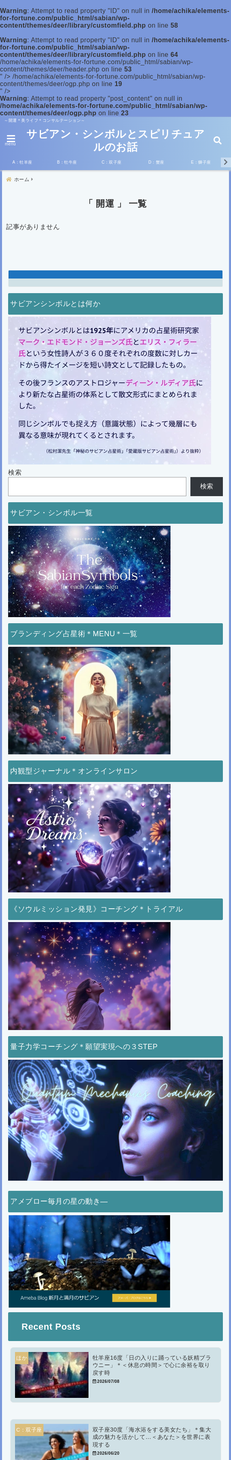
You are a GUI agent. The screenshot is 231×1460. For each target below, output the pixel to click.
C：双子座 (111, 162)
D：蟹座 (156, 162)
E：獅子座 (201, 162)
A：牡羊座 (22, 162)
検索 (15, 472)
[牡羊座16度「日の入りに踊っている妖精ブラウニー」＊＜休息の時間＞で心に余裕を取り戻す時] (116, 1375)
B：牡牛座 (67, 162)
